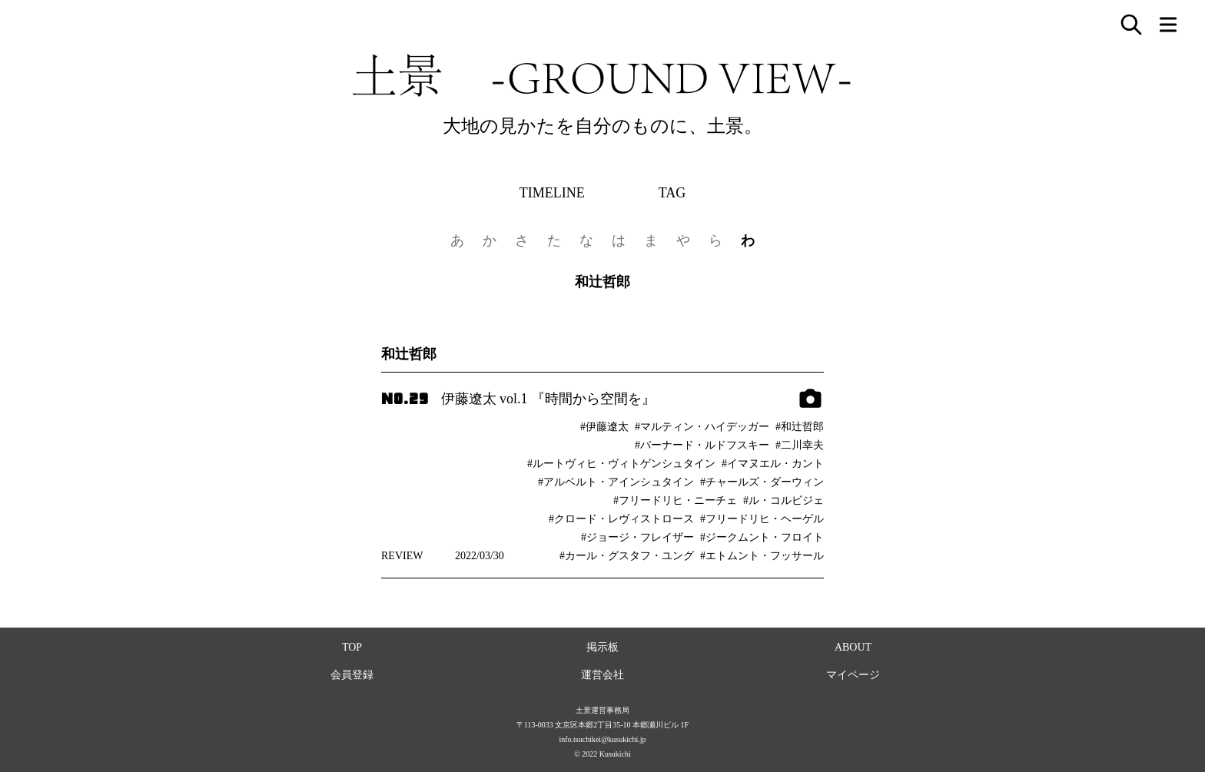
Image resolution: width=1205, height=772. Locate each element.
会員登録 (351, 675)
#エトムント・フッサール (762, 556)
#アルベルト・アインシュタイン (616, 482)
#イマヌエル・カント (773, 463)
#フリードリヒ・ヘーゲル (762, 519)
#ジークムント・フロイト (762, 537)
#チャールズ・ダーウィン (762, 482)
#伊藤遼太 (604, 426)
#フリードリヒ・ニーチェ (675, 500)
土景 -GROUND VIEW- (602, 75)
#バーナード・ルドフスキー (702, 445)
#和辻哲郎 (799, 426)
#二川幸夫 (799, 445)
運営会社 (602, 675)
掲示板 (602, 647)
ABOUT (853, 647)
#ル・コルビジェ (783, 500)
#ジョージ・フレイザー (637, 537)
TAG (672, 192)
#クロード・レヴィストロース (621, 519)
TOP (352, 647)
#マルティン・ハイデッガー (702, 426)
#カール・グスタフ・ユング (626, 556)
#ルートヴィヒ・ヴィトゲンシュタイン (621, 463)
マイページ (853, 675)
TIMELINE (552, 192)
